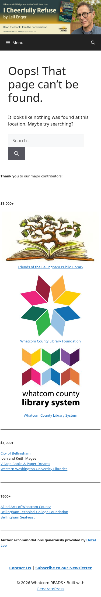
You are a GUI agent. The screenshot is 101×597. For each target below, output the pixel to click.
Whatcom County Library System (50, 415)
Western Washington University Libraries (34, 468)
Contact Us (20, 567)
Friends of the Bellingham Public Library (50, 266)
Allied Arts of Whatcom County (26, 506)
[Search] (16, 153)
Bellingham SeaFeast (18, 517)
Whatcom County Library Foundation (50, 341)
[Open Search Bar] (93, 42)
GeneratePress (50, 588)
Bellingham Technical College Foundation (34, 511)
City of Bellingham (15, 453)
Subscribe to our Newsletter (64, 567)
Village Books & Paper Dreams (25, 463)
